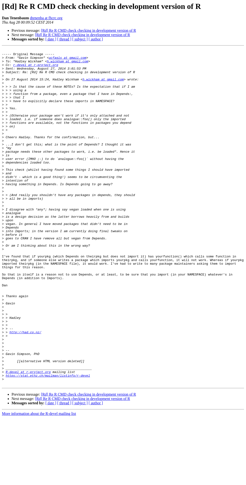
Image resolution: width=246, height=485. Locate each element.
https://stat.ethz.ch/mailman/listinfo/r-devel (48, 441)
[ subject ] (80, 39)
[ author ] (96, 39)
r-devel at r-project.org (35, 68)
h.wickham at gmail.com (67, 64)
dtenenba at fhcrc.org (46, 18)
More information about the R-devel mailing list (39, 481)
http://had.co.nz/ (25, 389)
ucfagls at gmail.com (67, 60)
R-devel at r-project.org (28, 437)
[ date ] (50, 39)
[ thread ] (64, 39)
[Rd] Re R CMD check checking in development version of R (88, 30)
